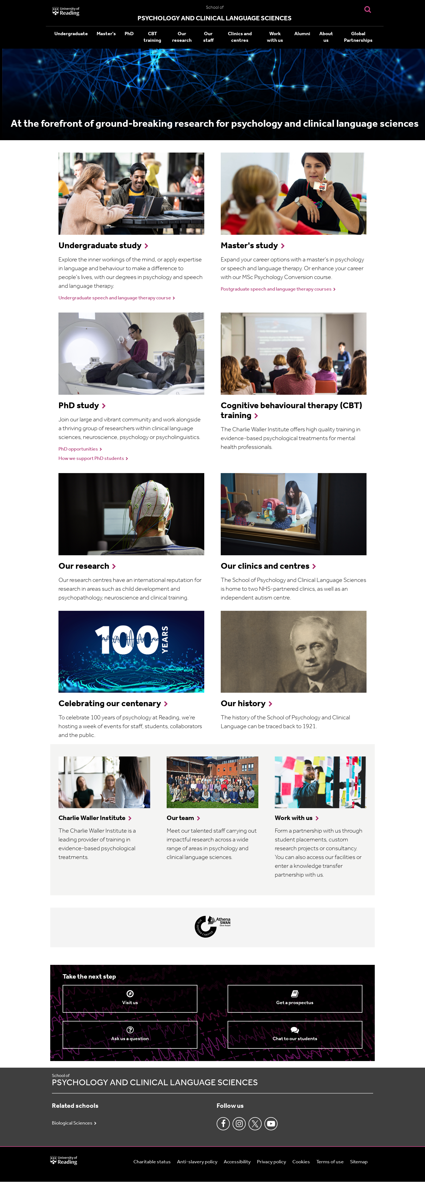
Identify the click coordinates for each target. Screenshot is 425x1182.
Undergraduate (71, 34)
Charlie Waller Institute (91, 818)
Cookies (301, 1162)
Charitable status (152, 1162)
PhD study (78, 406)
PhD (129, 34)
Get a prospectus (295, 1003)
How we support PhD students (91, 458)
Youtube (271, 1123)
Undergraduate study (100, 246)
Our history (243, 704)
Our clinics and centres (265, 566)
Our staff (208, 37)
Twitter (255, 1123)
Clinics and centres (240, 37)
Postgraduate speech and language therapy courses (276, 289)
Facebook (223, 1123)
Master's (106, 34)
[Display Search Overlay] (368, 9)
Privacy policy (271, 1162)
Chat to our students (295, 1039)
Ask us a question (130, 1039)
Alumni (302, 34)
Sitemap (359, 1162)
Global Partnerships (358, 37)
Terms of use (330, 1162)
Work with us (275, 37)
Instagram (239, 1123)
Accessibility (237, 1162)
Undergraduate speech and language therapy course (114, 298)
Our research (182, 37)
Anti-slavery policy (197, 1162)
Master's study (249, 246)
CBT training (152, 37)
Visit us (130, 1003)
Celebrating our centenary (109, 704)
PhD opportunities (78, 449)
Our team (180, 818)
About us (326, 37)
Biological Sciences (72, 1123)
